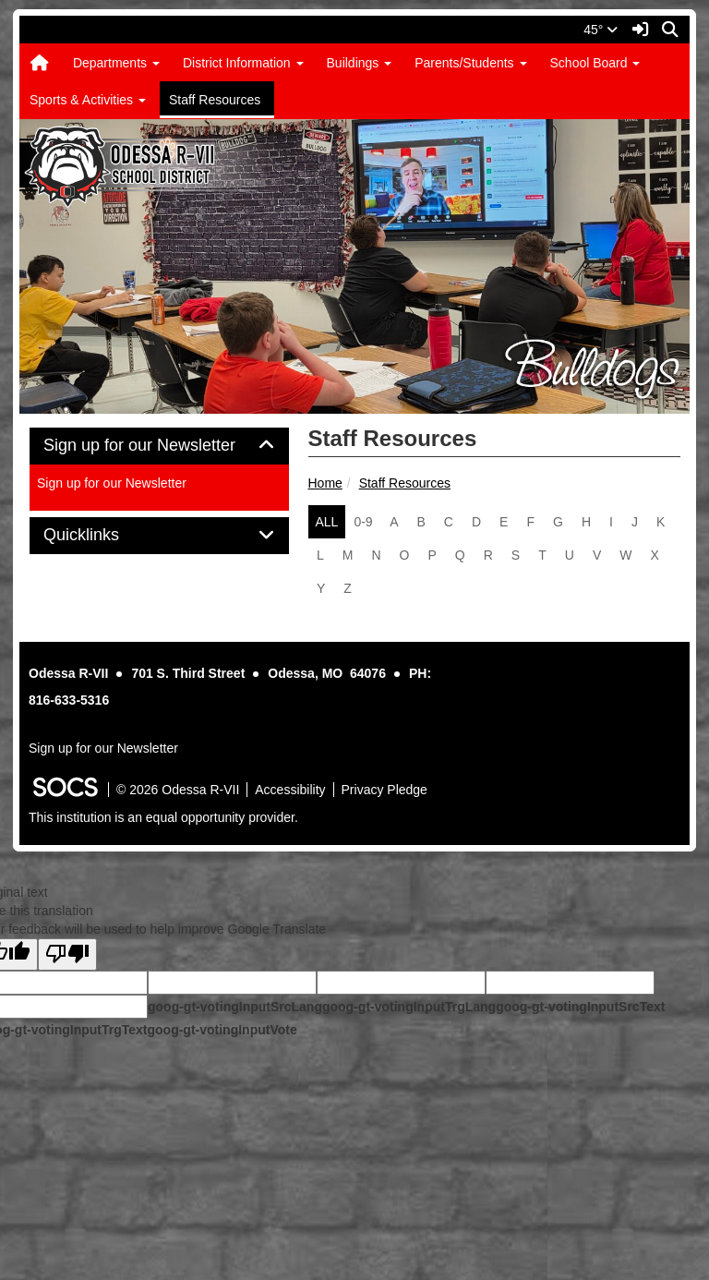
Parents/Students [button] (470, 62)
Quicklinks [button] (102, 535)
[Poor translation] (67, 954)
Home (325, 483)
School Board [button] (595, 62)
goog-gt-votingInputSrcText (580, 1006)
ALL (327, 521)
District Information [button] (243, 62)
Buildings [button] (359, 62)
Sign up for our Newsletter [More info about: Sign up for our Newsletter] (111, 483)
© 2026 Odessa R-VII (177, 789)
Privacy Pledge (384, 789)
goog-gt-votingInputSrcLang (235, 1006)
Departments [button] (116, 62)
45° (600, 29)
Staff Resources (214, 99)
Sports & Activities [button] (88, 99)
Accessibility (290, 789)
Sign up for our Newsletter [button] (159, 445)
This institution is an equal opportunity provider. (163, 817)
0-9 (363, 521)
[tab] (159, 446)
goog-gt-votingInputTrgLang (409, 1006)
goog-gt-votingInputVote (221, 1029)
